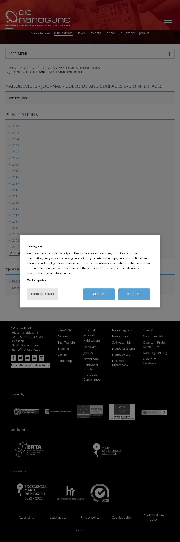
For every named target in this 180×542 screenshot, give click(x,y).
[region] (90, 271)
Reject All (134, 294)
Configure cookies (42, 294)
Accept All (99, 294)
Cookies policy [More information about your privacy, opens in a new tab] (36, 280)
